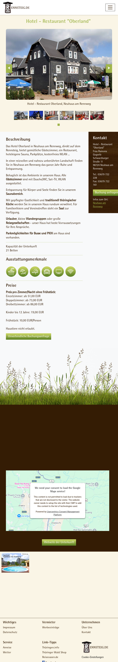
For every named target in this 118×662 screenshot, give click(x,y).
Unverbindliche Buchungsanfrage (28, 336)
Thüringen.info (50, 647)
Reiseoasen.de (50, 657)
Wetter (7, 652)
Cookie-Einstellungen (93, 657)
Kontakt (86, 632)
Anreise (7, 647)
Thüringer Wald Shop (54, 652)
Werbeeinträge (50, 627)
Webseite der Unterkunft (59, 542)
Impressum (9, 627)
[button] (11, 271)
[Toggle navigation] (110, 7)
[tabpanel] (20, 115)
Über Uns (87, 627)
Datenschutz (10, 632)
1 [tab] (59, 125)
